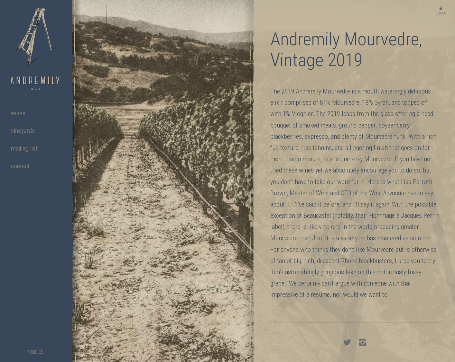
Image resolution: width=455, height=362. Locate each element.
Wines (18, 113)
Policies (35, 352)
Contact (20, 166)
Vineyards (23, 131)
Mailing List (24, 148)
